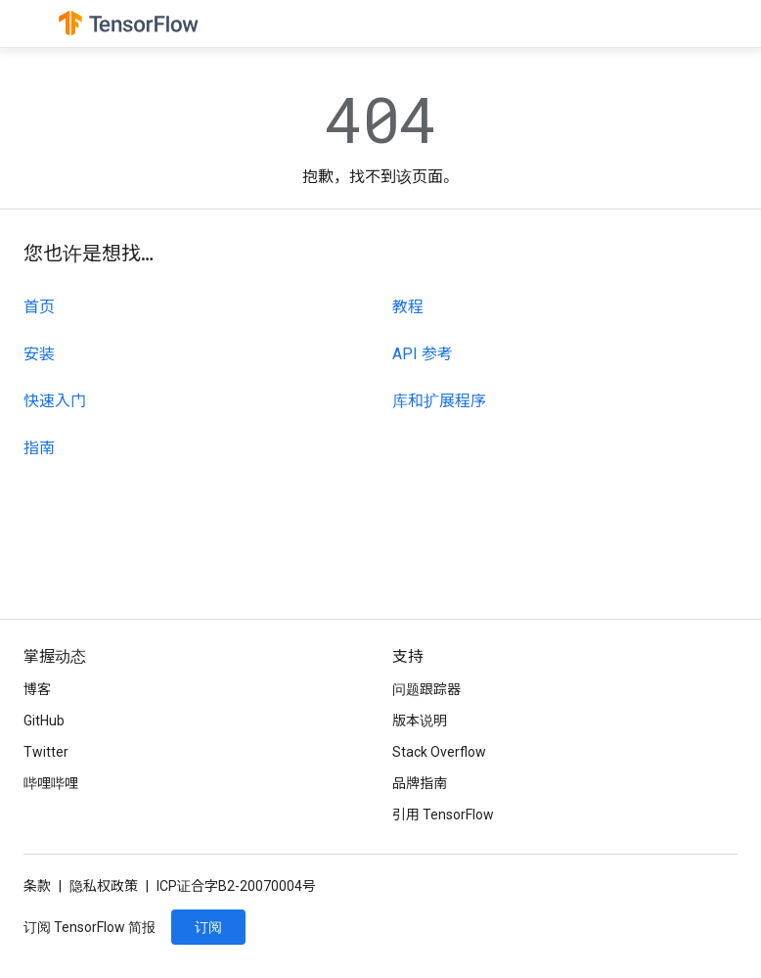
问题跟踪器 (426, 689)
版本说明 (419, 720)
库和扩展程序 (439, 401)
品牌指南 (419, 783)
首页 (39, 307)
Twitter (45, 752)
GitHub (44, 720)
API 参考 (422, 354)
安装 (39, 354)
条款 (37, 886)
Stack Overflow (439, 752)
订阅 (208, 927)
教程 (408, 307)
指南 (39, 448)
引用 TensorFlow (443, 814)
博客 (37, 689)
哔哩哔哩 (50, 783)
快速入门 (54, 401)
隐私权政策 (103, 886)
